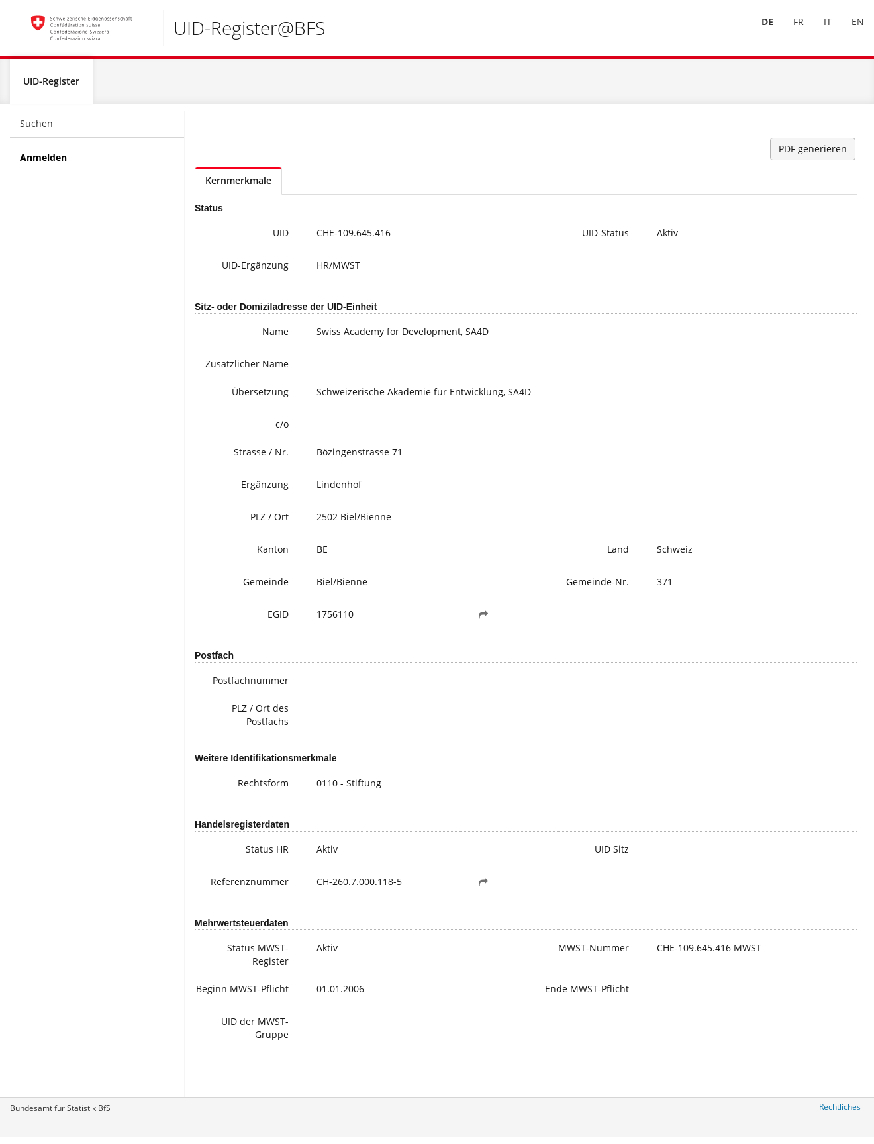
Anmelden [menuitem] (43, 163)
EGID (251, 633)
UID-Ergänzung (228, 271)
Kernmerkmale (238, 186)
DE (757, 32)
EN (848, 32)
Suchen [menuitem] (36, 129)
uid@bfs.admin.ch (772, 228)
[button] (417, 633)
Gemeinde (239, 601)
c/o (255, 443)
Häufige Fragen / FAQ (793, 315)
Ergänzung (238, 503)
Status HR (240, 868)
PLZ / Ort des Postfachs (233, 734)
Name (249, 337)
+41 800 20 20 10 (775, 215)
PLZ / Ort (243, 536)
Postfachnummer (233, 699)
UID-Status (500, 238)
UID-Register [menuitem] (51, 87)
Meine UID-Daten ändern (801, 328)
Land (513, 568)
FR (788, 32)
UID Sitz (507, 868)
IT (818, 32)
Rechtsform (236, 802)
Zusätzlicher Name (235, 376)
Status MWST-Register (231, 973)
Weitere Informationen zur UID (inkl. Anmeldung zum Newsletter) (804, 288)
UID (254, 238)
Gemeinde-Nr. (492, 601)
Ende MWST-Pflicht (496, 1014)
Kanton (246, 568)
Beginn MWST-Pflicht (229, 1014)
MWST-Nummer (504, 973)
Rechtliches (840, 1112)
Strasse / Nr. (234, 471)
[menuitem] (757, 32)
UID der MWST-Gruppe (228, 1056)
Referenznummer (233, 900)
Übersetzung (233, 411)
